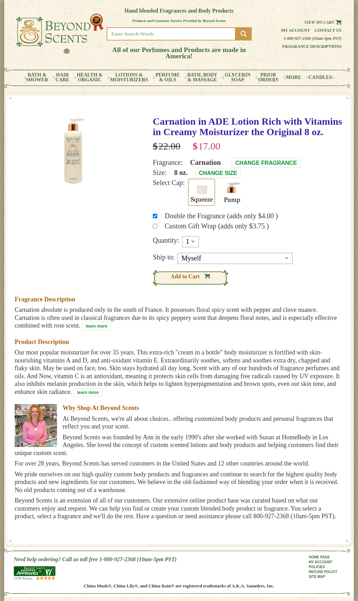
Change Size (218, 173)
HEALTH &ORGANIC (90, 77)
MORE (293, 77)
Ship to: (164, 257)
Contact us (328, 30)
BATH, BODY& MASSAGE (202, 77)
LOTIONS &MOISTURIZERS (129, 77)
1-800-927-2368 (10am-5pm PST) (313, 38)
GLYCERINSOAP (238, 77)
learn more (96, 326)
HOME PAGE (319, 557)
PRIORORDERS (268, 77)
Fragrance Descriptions (312, 46)
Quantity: (166, 240)
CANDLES (320, 77)
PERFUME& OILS (168, 77)
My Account (295, 30)
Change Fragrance (266, 163)
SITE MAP (317, 577)
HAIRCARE (63, 77)
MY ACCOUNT (320, 562)
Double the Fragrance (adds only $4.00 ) (221, 216)
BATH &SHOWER (37, 77)
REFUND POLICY (323, 572)
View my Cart (323, 22)
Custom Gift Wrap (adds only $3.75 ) (217, 226)
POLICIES (317, 567)
